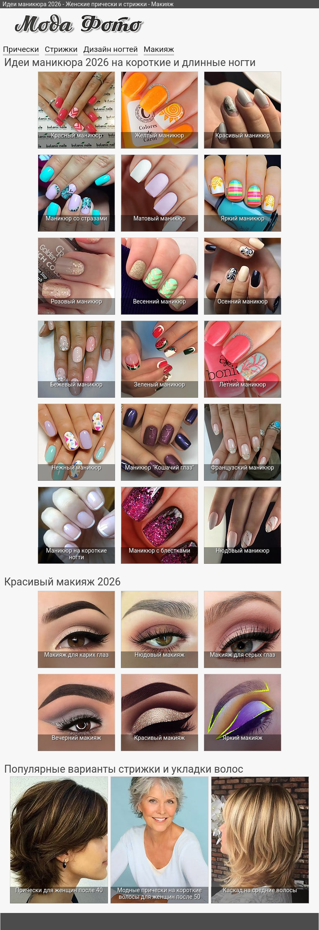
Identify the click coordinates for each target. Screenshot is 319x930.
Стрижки (61, 49)
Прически (21, 49)
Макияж (159, 49)
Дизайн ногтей (110, 49)
